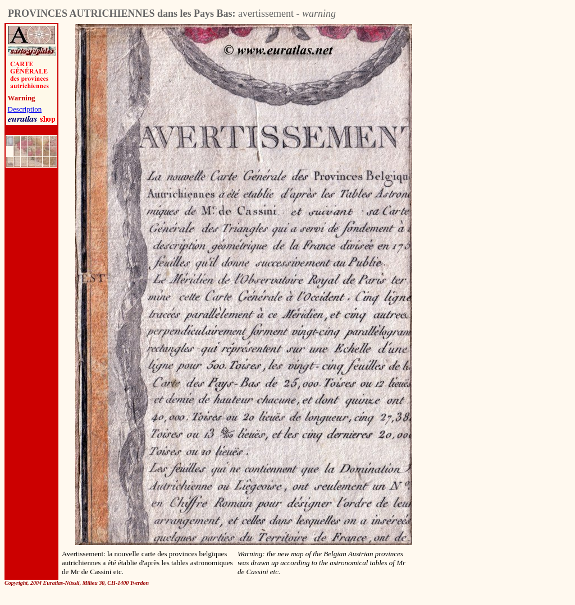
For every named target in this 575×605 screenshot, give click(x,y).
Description (25, 109)
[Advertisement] (208, 596)
